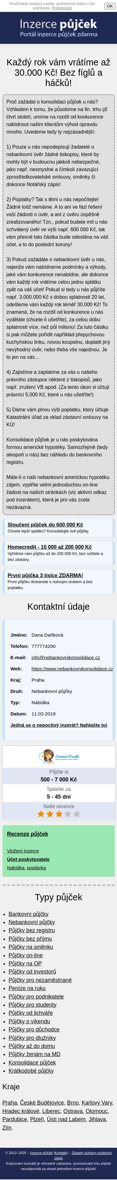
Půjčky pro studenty (33, 1005)
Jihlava (97, 1119)
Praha (9, 1103)
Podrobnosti (62, 8)
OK (110, 6)
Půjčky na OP (25, 963)
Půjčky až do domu (32, 1046)
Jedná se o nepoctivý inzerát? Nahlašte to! (59, 725)
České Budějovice (42, 1103)
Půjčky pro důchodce (34, 1029)
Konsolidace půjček (32, 1063)
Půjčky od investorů (32, 972)
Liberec (51, 1111)
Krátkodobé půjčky (31, 1071)
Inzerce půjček (41, 1153)
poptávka (36, 867)
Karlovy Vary (97, 1103)
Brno (73, 1103)
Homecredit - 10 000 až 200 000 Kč (50, 547)
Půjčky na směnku (31, 947)
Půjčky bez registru (32, 930)
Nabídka (16, 867)
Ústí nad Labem (66, 1119)
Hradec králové (20, 1111)
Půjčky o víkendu (29, 1021)
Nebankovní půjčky (32, 922)
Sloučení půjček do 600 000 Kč (45, 525)
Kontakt (61, 1153)
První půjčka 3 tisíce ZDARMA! (45, 575)
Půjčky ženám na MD (35, 1054)
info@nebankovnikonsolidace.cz (66, 657)
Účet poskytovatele (28, 859)
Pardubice (14, 1119)
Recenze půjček (27, 834)
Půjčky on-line (26, 955)
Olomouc (97, 1111)
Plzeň (37, 1119)
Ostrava (73, 1111)
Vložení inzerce (23, 850)
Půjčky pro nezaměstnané (40, 980)
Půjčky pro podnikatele (36, 997)
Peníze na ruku (27, 988)
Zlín (7, 1128)
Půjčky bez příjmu (30, 939)
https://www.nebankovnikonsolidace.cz (72, 668)
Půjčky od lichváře (31, 1013)
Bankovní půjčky (29, 914)
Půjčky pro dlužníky (32, 1038)
